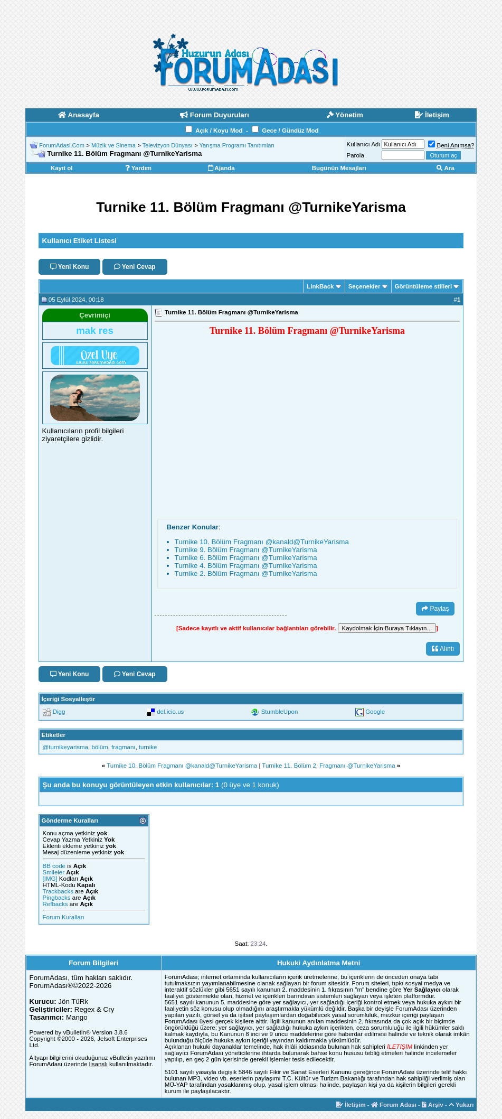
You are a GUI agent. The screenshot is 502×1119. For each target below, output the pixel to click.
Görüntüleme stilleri (423, 286)
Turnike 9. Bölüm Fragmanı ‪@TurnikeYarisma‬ (246, 550)
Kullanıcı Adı (364, 144)
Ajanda (221, 168)
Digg (59, 711)
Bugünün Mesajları (339, 168)
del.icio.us (170, 711)
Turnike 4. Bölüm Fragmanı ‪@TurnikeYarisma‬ (246, 566)
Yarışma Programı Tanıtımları (237, 145)
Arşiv (432, 1105)
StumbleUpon (279, 711)
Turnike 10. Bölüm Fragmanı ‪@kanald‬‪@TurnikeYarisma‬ (262, 542)
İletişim (351, 1105)
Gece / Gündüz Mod (290, 130)
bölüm (99, 747)
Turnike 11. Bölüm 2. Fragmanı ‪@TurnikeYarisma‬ (328, 765)
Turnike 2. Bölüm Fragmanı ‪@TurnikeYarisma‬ (246, 573)
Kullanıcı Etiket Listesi (79, 241)
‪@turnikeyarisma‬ (65, 747)
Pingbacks (57, 897)
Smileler (54, 872)
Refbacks (55, 904)
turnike (148, 747)
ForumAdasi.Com (61, 145)
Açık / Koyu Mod (218, 130)
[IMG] (50, 878)
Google (375, 711)
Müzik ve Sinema (113, 145)
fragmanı (123, 747)
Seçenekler (364, 286)
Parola (355, 155)
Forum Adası (393, 1105)
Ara (445, 168)
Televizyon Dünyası (168, 145)
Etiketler (53, 735)
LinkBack (320, 286)
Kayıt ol (62, 168)
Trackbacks (58, 891)
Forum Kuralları (63, 917)
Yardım (138, 168)
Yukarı (461, 1105)
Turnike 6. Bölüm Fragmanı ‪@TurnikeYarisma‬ (246, 558)
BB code (54, 866)
